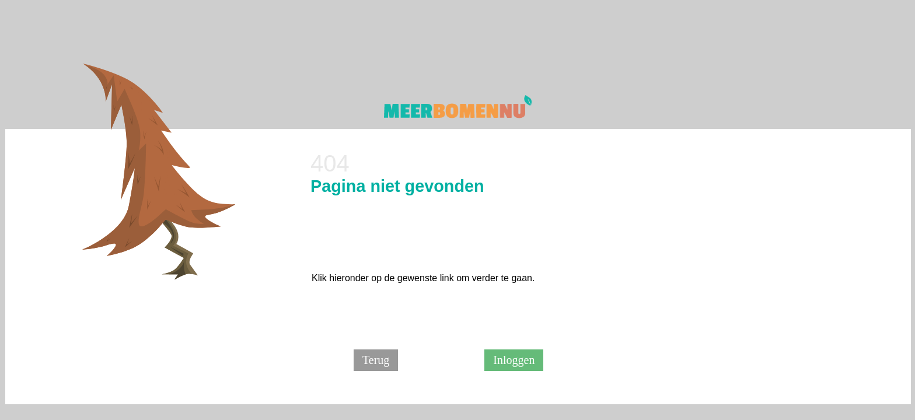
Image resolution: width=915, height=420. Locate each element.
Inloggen (514, 360)
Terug (375, 360)
